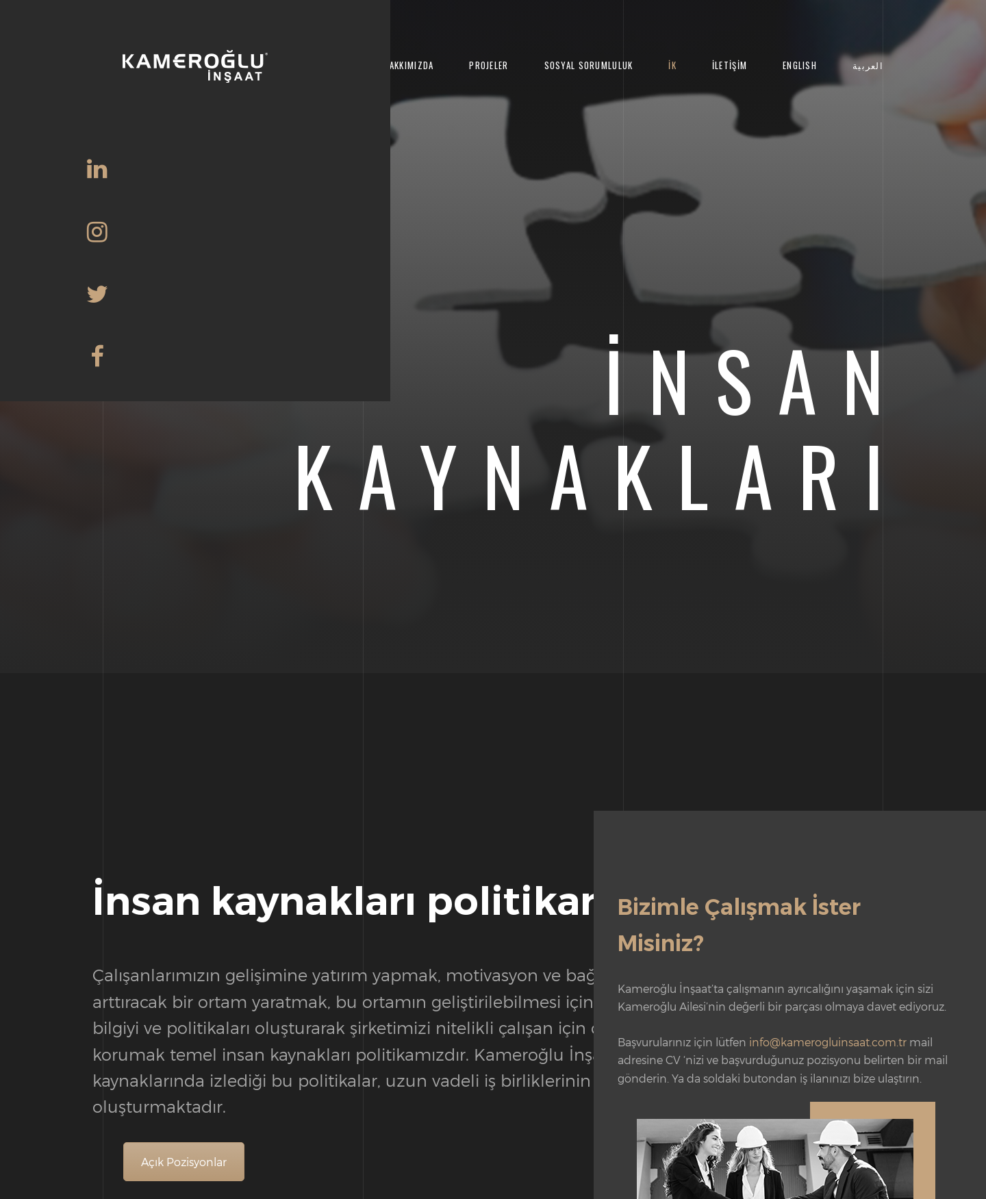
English (800, 65)
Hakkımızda (409, 65)
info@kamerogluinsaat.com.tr (828, 1041)
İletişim (729, 65)
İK (672, 65)
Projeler (488, 65)
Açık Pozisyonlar (184, 1161)
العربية (867, 65)
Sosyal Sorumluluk (588, 65)
